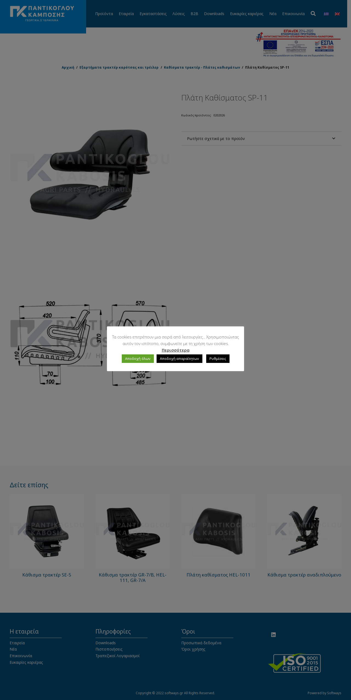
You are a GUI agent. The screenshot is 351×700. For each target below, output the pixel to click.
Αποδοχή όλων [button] (138, 358)
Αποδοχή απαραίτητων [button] (179, 358)
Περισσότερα (175, 350)
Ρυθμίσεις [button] (218, 358)
